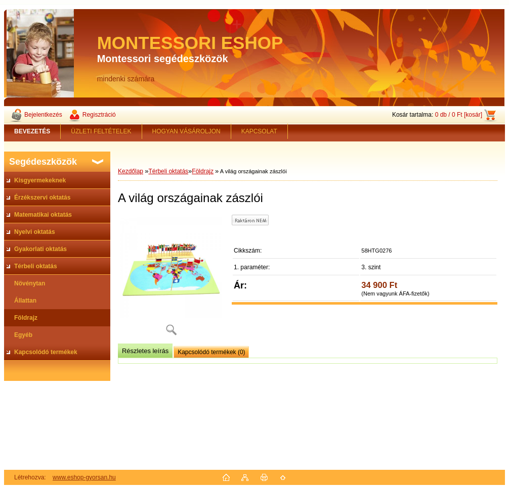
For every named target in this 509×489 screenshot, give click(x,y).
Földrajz (203, 171)
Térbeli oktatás (168, 171)
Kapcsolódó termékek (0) (211, 352)
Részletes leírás (145, 351)
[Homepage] (32, 131)
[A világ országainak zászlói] (171, 278)
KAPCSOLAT (259, 131)
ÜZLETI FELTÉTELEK (101, 131)
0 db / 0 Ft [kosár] (458, 114)
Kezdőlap (130, 171)
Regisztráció (99, 114)
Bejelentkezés (43, 114)
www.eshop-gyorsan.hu (84, 477)
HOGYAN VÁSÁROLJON (186, 131)
